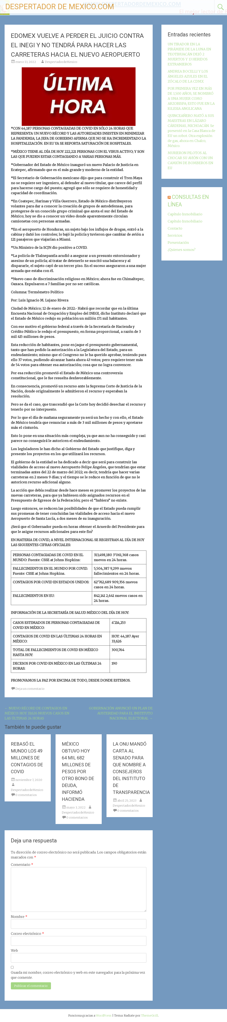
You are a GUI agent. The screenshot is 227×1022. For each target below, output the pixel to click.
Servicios (175, 235)
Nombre (19, 917)
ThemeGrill (149, 1015)
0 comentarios (26, 795)
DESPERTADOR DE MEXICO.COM (59, 6)
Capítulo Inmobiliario (185, 214)
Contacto (175, 228)
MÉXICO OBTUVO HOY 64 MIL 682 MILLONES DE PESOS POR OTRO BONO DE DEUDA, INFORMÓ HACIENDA (78, 771)
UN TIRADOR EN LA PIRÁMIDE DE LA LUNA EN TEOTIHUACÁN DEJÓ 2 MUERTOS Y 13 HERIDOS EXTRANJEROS (189, 54)
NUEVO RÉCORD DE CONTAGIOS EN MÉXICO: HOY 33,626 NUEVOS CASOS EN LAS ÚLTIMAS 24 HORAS (37, 713)
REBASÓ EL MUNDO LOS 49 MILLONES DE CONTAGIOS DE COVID (27, 757)
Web (14, 950)
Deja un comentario (29, 689)
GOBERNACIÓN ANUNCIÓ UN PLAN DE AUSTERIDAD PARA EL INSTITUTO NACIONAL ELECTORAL (121, 713)
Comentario (22, 864)
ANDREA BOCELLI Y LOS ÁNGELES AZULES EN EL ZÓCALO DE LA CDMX (188, 76)
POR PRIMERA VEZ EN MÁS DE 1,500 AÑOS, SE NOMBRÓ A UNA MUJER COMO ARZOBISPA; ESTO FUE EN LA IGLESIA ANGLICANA (191, 98)
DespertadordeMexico (61, 62)
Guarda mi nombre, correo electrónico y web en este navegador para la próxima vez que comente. (78, 975)
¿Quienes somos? (181, 250)
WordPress (104, 1015)
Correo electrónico (27, 933)
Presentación (178, 242)
